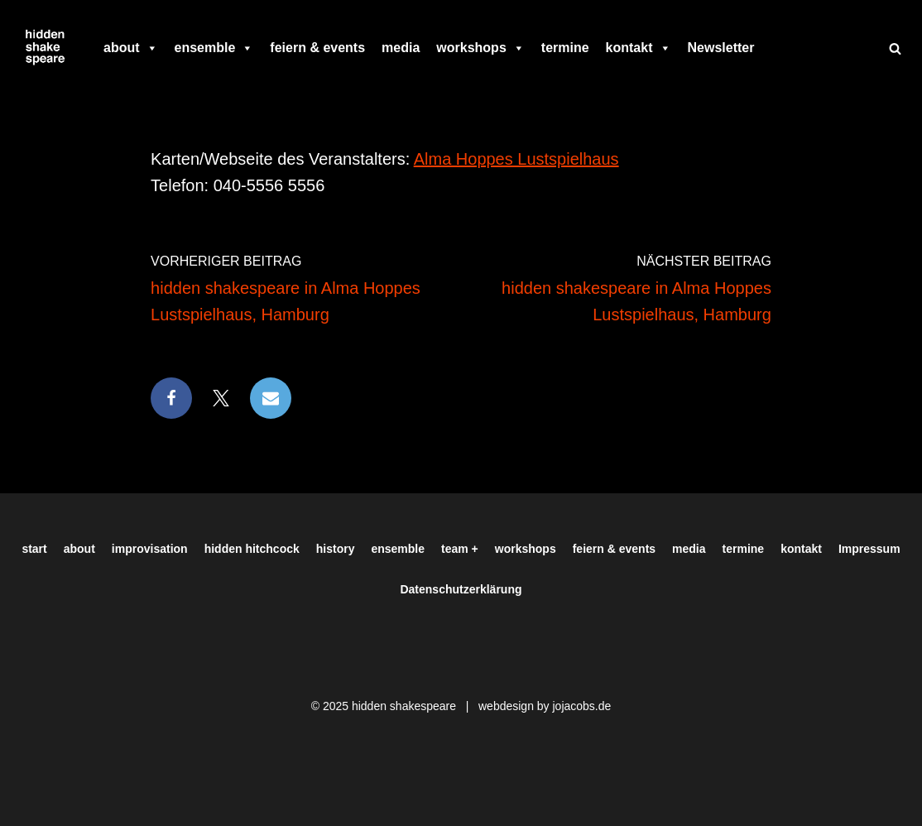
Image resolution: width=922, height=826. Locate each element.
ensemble (214, 48)
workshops (480, 48)
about (130, 48)
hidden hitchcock (252, 548)
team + (459, 548)
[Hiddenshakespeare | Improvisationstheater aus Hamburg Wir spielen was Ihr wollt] (45, 48)
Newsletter (721, 48)
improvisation (150, 548)
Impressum (869, 548)
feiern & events (317, 48)
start (34, 548)
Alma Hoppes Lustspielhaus (516, 159)
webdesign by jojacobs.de (544, 706)
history (335, 548)
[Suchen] (895, 48)
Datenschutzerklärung (460, 589)
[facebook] (770, 48)
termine (565, 48)
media (401, 48)
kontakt (638, 48)
